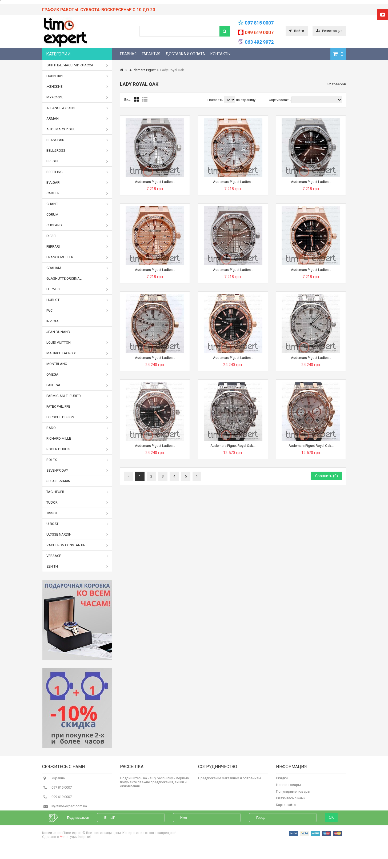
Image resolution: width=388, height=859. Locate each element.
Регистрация (329, 31)
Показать (215, 100)
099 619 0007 (259, 32)
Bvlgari (77, 182)
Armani (77, 119)
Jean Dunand (58, 332)
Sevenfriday (77, 470)
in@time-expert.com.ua (69, 809)
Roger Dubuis (77, 449)
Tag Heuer (77, 492)
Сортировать (280, 100)
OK (331, 828)
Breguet (77, 161)
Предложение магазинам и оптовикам (229, 781)
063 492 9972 (259, 42)
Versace (77, 556)
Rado (77, 428)
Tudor (77, 502)
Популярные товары (293, 794)
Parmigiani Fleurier (77, 396)
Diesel (77, 236)
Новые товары (288, 787)
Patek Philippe (77, 406)
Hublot (77, 300)
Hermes (77, 289)
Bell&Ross (77, 150)
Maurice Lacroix (77, 353)
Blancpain (77, 140)
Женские (77, 87)
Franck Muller (77, 257)
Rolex (77, 460)
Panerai (77, 385)
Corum (77, 214)
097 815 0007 (259, 23)
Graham (77, 268)
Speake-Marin (58, 481)
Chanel (77, 204)
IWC (77, 310)
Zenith (77, 566)
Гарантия (151, 54)
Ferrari (77, 246)
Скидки (282, 781)
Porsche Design (77, 417)
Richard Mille (77, 438)
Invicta (52, 321)
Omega (77, 374)
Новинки (77, 76)
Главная (128, 54)
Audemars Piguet (77, 129)
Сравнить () (326, 476)
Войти (296, 31)
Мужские (77, 97)
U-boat (77, 524)
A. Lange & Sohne (77, 108)
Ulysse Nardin (77, 534)
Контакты (220, 54)
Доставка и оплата (185, 54)
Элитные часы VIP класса (77, 65)
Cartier (77, 193)
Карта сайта (286, 807)
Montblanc (77, 364)
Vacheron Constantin (77, 545)
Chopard (77, 225)
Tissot (77, 513)
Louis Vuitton (77, 342)
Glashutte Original (77, 278)
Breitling (77, 172)
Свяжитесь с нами (290, 801)
